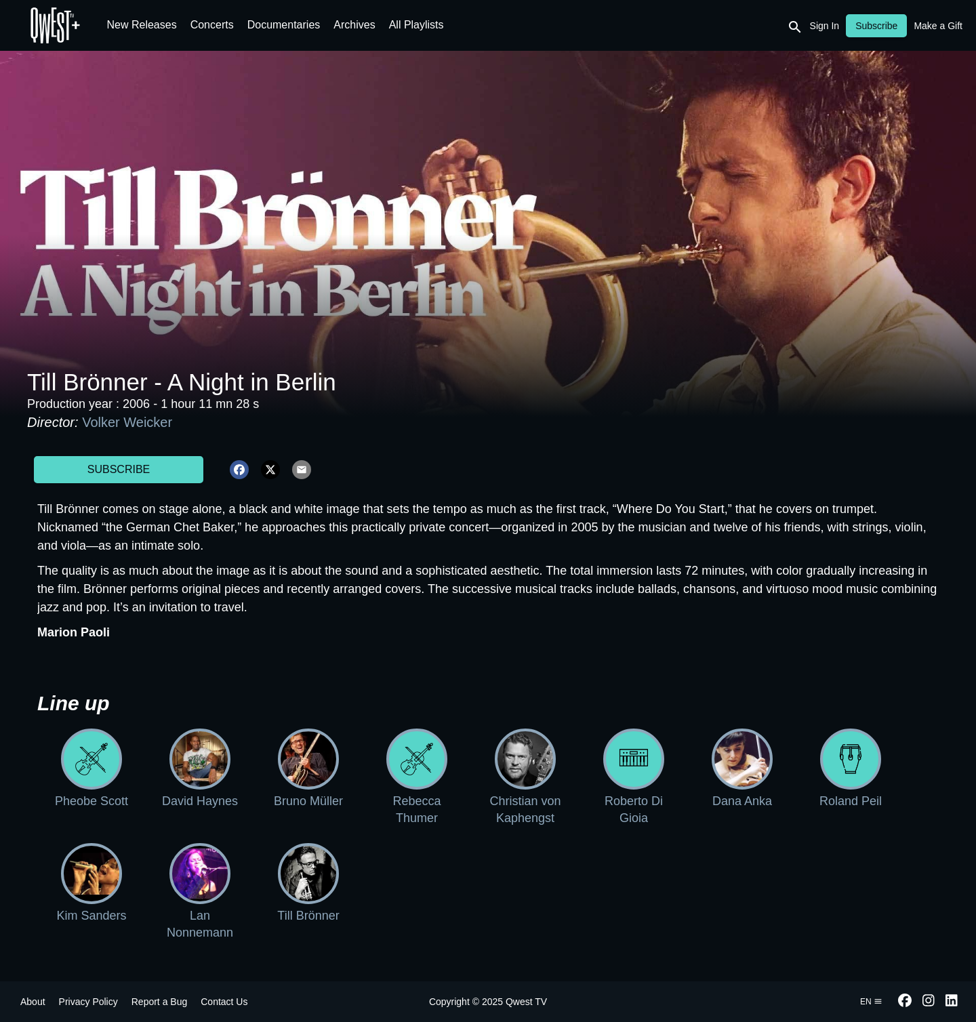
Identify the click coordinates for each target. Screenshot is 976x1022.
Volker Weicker (127, 422)
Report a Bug (159, 1001)
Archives (354, 24)
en (871, 1001)
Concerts (212, 24)
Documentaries (284, 24)
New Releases (142, 24)
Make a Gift (938, 25)
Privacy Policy (88, 1001)
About (32, 1001)
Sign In (825, 25)
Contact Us (224, 1001)
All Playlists (416, 24)
